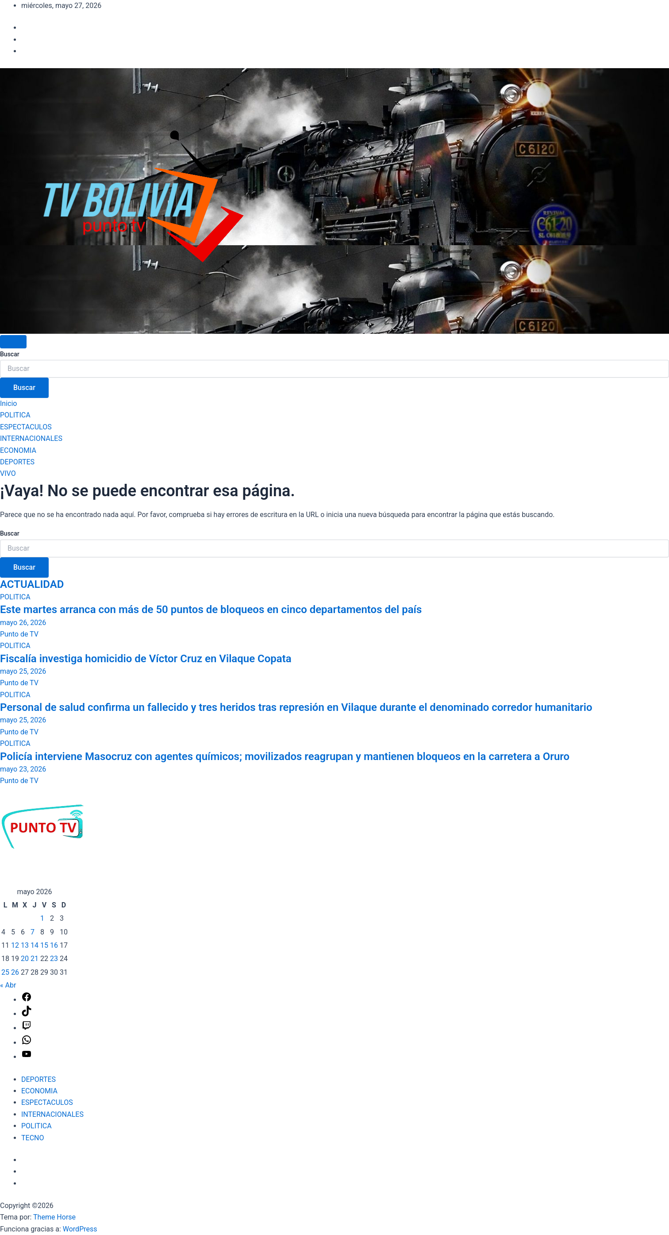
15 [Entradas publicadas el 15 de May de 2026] (44, 945)
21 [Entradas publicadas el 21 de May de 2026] (34, 958)
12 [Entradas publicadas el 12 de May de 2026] (15, 945)
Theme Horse (54, 1217)
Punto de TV (19, 634)
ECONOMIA (18, 450)
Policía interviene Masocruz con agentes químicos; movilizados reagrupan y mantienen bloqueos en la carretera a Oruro (284, 756)
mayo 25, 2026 (23, 671)
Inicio (8, 403)
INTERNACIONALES (31, 438)
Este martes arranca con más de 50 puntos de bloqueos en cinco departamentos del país (211, 609)
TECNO (32, 1138)
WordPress (80, 1229)
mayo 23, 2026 (23, 769)
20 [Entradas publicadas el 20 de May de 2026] (25, 958)
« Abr (8, 985)
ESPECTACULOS (26, 427)
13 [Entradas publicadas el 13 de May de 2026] (25, 945)
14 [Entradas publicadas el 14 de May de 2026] (34, 945)
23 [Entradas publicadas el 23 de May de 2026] (54, 958)
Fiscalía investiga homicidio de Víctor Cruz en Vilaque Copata (146, 658)
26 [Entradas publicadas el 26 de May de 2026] (15, 972)
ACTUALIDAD (32, 584)
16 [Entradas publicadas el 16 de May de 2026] (54, 945)
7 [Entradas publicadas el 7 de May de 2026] (33, 932)
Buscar (9, 354)
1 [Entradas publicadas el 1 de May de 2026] (42, 918)
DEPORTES (17, 462)
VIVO (8, 473)
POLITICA (15, 415)
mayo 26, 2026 (23, 622)
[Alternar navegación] (13, 341)
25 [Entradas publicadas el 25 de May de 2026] (5, 972)
